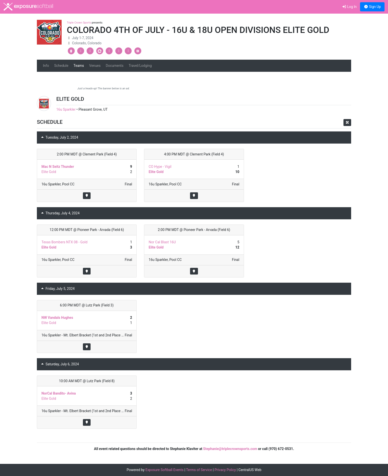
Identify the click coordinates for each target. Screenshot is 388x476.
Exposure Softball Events (165, 470)
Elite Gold (49, 172)
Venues (94, 66)
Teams (78, 66)
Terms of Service (199, 470)
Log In (349, 7)
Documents (114, 66)
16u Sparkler (65, 109)
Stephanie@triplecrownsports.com (230, 449)
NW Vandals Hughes (57, 318)
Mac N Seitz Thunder (58, 167)
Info (46, 66)
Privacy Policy (225, 470)
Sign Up (372, 7)
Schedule (61, 66)
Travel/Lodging (140, 66)
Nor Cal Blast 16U (162, 242)
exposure (28, 7)
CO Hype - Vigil (160, 167)
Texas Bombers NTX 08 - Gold (65, 242)
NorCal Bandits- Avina (59, 393)
